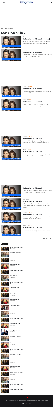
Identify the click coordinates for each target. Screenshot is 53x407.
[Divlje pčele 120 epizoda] (5, 278)
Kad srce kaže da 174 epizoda (32, 201)
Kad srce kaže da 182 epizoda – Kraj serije (36, 39)
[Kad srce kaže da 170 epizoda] (11, 230)
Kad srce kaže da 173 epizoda (32, 214)
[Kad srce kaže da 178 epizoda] (11, 141)
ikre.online (35, 400)
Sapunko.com (11, 400)
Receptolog (46, 400)
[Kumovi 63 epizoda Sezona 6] (5, 284)
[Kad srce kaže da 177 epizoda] (11, 154)
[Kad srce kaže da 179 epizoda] (11, 104)
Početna (3, 28)
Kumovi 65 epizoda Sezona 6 (16, 259)
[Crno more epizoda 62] (5, 289)
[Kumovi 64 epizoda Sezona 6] (5, 272)
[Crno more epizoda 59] (5, 345)
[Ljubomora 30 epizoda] (5, 307)
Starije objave (47, 238)
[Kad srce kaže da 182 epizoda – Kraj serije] (11, 42)
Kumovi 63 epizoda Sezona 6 (16, 282)
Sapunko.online (41, 400)
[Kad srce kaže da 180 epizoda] (11, 91)
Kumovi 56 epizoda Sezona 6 (16, 389)
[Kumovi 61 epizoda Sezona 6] (5, 320)
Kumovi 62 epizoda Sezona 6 (16, 294)
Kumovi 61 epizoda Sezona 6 (16, 318)
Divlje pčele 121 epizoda (15, 252)
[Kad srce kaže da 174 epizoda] (11, 204)
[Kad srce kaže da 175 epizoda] (11, 191)
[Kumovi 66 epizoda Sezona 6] (5, 249)
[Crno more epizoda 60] (5, 325)
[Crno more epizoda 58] (5, 368)
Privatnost (6, 400)
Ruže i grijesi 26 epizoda (15, 330)
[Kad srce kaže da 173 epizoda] (11, 217)
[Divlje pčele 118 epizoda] (5, 338)
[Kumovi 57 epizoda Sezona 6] (5, 386)
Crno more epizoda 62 (15, 287)
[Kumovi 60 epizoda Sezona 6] (5, 351)
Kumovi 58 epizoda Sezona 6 (16, 372)
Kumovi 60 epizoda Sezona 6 (16, 349)
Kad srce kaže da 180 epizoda (32, 89)
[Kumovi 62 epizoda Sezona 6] (5, 295)
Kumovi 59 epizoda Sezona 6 (16, 361)
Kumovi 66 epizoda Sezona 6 (16, 247)
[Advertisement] (26, 16)
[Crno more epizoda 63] (5, 266)
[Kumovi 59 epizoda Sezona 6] (5, 362)
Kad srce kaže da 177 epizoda (32, 151)
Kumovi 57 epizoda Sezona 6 (16, 384)
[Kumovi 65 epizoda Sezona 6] (5, 260)
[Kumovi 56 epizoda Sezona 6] (5, 391)
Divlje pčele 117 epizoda (15, 354)
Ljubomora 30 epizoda (15, 305)
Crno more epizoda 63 (15, 264)
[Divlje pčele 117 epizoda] (5, 356)
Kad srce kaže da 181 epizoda (32, 52)
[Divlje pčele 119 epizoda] (5, 314)
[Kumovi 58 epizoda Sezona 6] (5, 374)
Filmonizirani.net (29, 400)
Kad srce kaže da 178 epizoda (32, 138)
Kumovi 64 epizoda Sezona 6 (16, 270)
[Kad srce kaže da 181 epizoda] (11, 55)
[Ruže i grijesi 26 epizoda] (5, 332)
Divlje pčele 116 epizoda (15, 378)
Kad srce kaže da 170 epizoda (32, 227)
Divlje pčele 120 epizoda (15, 275)
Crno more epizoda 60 (15, 323)
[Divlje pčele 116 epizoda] (5, 380)
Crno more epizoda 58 (15, 366)
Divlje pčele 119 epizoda (15, 312)
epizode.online (23, 400)
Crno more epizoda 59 (15, 343)
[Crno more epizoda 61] (5, 301)
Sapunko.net (17, 400)
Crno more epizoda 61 (15, 299)
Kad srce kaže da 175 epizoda (32, 188)
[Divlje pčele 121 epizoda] (5, 254)
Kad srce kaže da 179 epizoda (32, 102)
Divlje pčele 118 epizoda (15, 336)
